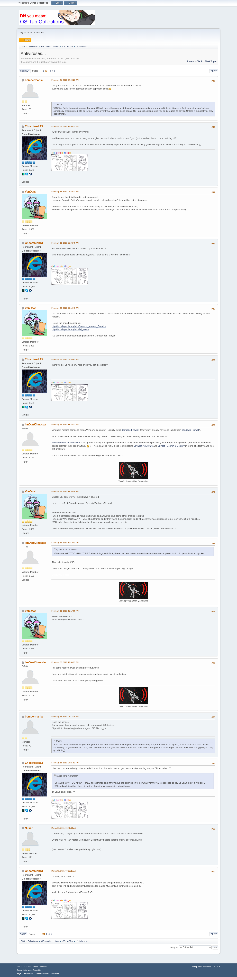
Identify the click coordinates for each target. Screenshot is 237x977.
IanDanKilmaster (35, 424)
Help (194, 967)
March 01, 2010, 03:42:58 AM (63, 828)
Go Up (23, 934)
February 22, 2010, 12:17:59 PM (64, 611)
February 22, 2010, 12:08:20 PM (64, 491)
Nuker (28, 828)
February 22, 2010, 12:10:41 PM (64, 543)
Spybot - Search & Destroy (171, 446)
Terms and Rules (204, 967)
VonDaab (30, 191)
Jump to (174, 947)
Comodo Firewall (130, 430)
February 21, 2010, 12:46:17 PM (64, 126)
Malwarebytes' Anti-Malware (66, 442)
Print (214, 71)
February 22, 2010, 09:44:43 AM (65, 359)
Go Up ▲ (216, 967)
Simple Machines (40, 967)
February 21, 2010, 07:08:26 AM (65, 80)
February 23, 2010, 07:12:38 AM (65, 716)
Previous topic (195, 61)
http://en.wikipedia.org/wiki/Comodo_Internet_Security (79, 326)
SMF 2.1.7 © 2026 (24, 967)
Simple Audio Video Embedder (29, 970)
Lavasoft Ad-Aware (143, 446)
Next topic (210, 61)
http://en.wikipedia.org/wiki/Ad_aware (70, 329)
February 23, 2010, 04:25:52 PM (64, 763)
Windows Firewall (190, 430)
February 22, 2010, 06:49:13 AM (65, 192)
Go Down (24, 71)
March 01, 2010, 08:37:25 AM (63, 871)
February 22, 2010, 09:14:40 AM (65, 308)
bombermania (34, 80)
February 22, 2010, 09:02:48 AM (65, 243)
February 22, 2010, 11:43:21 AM (65, 424)
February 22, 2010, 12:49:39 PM (64, 662)
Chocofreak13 (34, 126)
